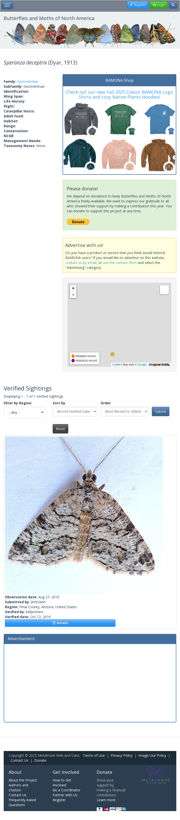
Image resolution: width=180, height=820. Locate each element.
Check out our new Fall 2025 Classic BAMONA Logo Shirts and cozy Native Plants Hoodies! (119, 94)
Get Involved (66, 772)
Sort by (59, 403)
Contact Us (19, 760)
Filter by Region (17, 403)
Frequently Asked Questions (22, 802)
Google (141, 364)
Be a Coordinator (66, 790)
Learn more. (106, 800)
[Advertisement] (90, 682)
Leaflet (116, 364)
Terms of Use (94, 755)
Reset (60, 428)
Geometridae (27, 81)
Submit (160, 411)
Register (59, 800)
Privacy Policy (122, 755)
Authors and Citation (18, 787)
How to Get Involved (62, 782)
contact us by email (80, 262)
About (15, 772)
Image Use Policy (152, 755)
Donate (40, 760)
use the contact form (120, 262)
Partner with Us (65, 795)
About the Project (23, 780)
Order (106, 403)
